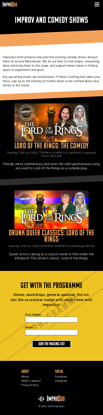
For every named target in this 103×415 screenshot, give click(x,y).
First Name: (33, 314)
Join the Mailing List (51, 343)
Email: (29, 327)
